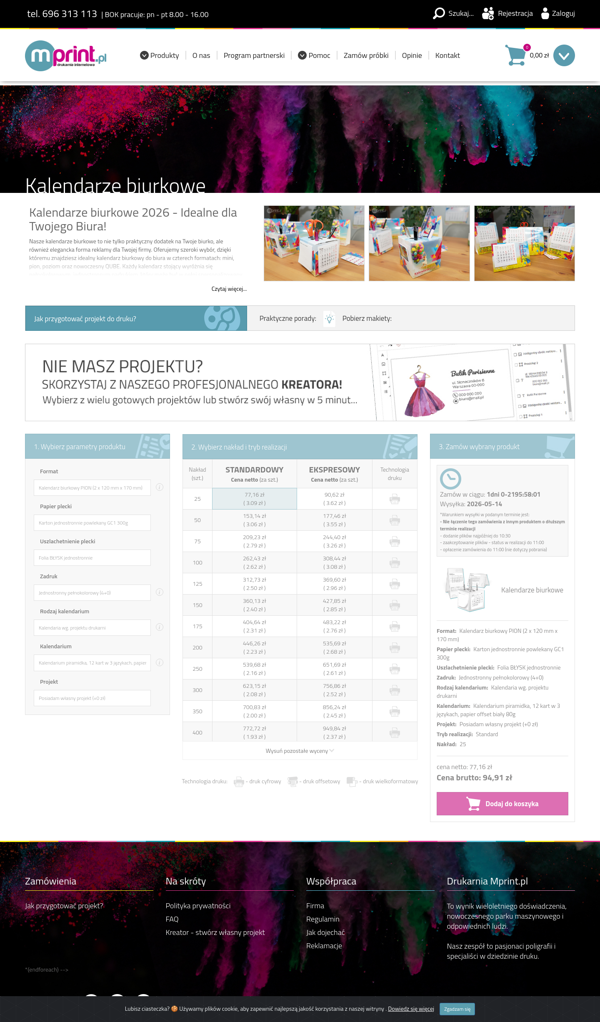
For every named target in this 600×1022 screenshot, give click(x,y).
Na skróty (186, 845)
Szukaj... (461, 13)
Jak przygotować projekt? (64, 871)
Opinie (412, 58)
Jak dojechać (325, 897)
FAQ (172, 884)
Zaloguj (563, 13)
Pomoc (319, 58)
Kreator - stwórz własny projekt (215, 897)
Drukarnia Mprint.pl (487, 845)
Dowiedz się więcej (411, 1008)
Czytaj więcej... (229, 289)
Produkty (164, 58)
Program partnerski (254, 58)
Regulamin (323, 884)
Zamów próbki (366, 58)
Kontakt (447, 58)
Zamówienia (50, 845)
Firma (315, 871)
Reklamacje (324, 911)
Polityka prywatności (198, 871)
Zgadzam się (457, 1009)
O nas (201, 58)
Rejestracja (515, 13)
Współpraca (331, 845)
